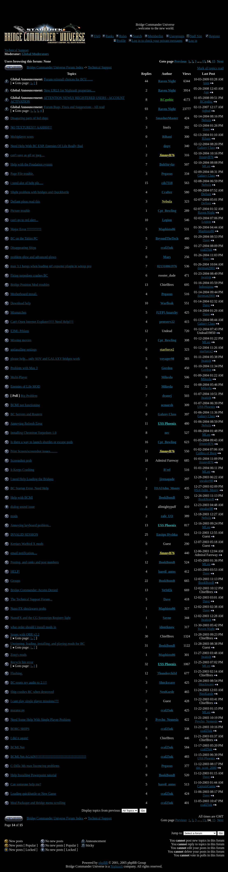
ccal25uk (167, 247)
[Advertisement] (114, 11)
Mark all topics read (210, 68)
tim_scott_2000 (206, 767)
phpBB (103, 862)
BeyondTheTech (167, 238)
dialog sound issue (22, 506)
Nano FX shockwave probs (28, 608)
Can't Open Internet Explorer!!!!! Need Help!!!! (41, 321)
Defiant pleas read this (25, 201)
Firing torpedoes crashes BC (29, 275)
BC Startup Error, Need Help (29, 488)
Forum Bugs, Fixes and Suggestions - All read (74, 107)
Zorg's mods (18, 655)
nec (167, 432)
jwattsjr (206, 277)
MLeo (206, 166)
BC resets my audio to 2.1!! (28, 682)
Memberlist (154, 36)
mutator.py (17, 710)
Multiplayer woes (21, 136)
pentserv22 (167, 321)
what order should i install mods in (33, 627)
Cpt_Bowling (167, 210)
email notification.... (23, 553)
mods (14, 516)
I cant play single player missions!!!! (34, 701)
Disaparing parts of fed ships (29, 118)
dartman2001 (206, 268)
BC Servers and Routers (26, 414)
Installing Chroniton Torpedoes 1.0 (33, 432)
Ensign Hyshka (167, 534)
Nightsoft (117, 866)
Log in (191, 40)
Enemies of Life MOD (25, 386)
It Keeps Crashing (22, 469)
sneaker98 (206, 481)
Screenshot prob (21, 460)
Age (206, 92)
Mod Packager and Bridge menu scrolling (37, 803)
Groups (15, 580)
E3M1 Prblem (19, 331)
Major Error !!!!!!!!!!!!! (25, 229)
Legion (167, 220)
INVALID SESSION (24, 534)
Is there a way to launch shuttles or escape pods (41, 442)
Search (136, 36)
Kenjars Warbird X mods (26, 543)
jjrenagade (166, 479)
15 (213, 61)
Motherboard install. (23, 294)
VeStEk (167, 590)
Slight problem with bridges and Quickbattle (39, 192)
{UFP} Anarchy (167, 312)
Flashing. (16, 673)
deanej (167, 395)
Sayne (167, 618)
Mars (167, 257)
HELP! (15, 571)
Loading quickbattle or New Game (33, 793)
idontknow (166, 627)
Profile (120, 40)
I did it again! (19, 738)
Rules (121, 36)
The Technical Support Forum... (31, 599)
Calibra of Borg (206, 453)
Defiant (206, 194)
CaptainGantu (206, 786)
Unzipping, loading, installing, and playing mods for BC (47, 643)
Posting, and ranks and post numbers (34, 562)
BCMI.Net (17, 747)
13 (203, 61)
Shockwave (167, 682)
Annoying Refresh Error (26, 423)
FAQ (95, 36)
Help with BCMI (21, 497)
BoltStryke (167, 164)
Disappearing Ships (23, 247)
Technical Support (17, 50)
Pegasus (167, 173)
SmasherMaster (167, 118)
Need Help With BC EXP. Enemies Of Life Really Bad (46, 146)
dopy (167, 146)
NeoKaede (167, 692)
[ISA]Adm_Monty (167, 488)
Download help (20, 303)
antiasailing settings (23, 349)
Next (220, 61)
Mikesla (167, 377)
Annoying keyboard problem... (30, 525)
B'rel (167, 469)
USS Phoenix (206, 407)
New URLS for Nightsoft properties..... (69, 90)
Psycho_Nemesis (166, 719)
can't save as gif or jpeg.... (27, 155)
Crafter (167, 192)
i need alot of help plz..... (26, 183)
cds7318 (167, 183)
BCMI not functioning (25, 405)
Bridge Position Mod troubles (30, 284)
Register (213, 36)
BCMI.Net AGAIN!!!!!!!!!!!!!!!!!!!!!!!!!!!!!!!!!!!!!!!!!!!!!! (48, 756)
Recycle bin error (21, 662)
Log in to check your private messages (155, 40)
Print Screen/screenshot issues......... (34, 451)
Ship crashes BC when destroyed (32, 692)
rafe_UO (167, 516)
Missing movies (20, 340)
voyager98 (167, 358)
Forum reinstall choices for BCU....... (68, 79)
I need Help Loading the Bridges (31, 479)
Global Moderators (35, 54)
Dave (206, 129)
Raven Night (167, 81)
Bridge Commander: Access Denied (34, 590)
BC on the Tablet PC (24, 238)
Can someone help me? (25, 784)
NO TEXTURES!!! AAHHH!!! (31, 127)
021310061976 (167, 266)
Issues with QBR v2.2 (24, 634)
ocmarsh (167, 405)
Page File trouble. (22, 173)
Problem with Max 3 (24, 368)
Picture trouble (20, 210)
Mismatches (18, 312)
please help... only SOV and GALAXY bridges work (45, 358)
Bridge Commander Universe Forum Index (55, 67)
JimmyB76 (167, 155)
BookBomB (167, 497)
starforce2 (167, 349)
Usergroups (175, 36)
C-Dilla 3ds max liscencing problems (34, 766)
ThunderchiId (167, 673)
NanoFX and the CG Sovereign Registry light (40, 618)
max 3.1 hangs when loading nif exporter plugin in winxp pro (50, 266)
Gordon (166, 368)
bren (206, 83)
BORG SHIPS (19, 729)
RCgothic (167, 99)
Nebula (206, 120)
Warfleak (167, 303)
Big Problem (29, 395)
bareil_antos (167, 571)
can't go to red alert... (24, 220)
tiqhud (206, 110)
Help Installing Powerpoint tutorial (33, 775)
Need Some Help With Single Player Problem (40, 719)
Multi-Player (18, 377)
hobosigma (206, 286)
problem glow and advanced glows (33, 257)
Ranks (108, 36)
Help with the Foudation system (31, 164)
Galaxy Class (206, 147)
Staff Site (194, 36)
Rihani (167, 136)
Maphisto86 (167, 229)
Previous (180, 61)
